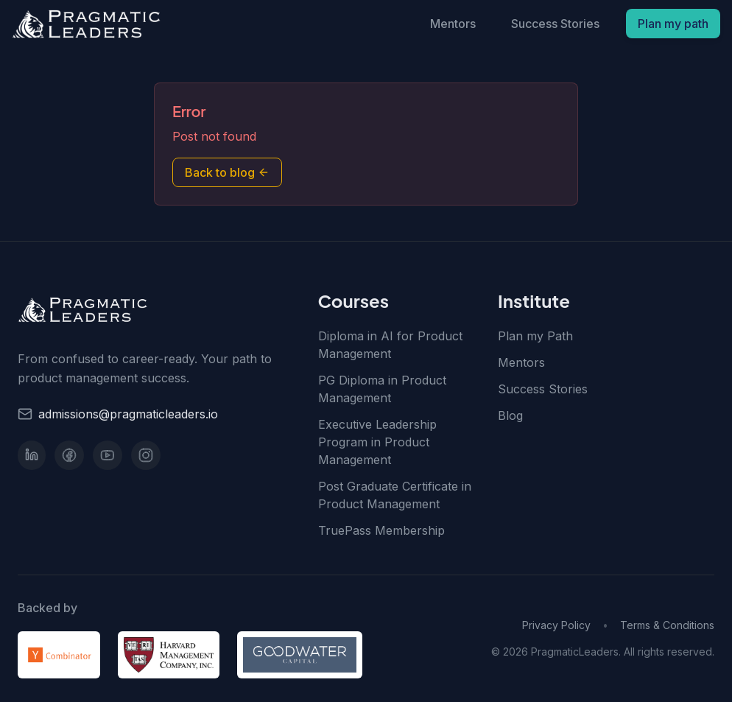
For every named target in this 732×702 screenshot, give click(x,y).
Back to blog (227, 172)
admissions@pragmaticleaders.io (128, 414)
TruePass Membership (381, 530)
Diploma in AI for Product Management (390, 345)
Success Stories (555, 23)
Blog (510, 415)
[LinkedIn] (32, 455)
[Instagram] (146, 455)
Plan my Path (535, 336)
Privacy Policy (556, 625)
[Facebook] (69, 455)
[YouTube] (107, 455)
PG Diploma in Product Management (382, 389)
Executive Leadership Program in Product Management (377, 442)
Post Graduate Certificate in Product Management (394, 495)
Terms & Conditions (667, 625)
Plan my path (673, 23)
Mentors (453, 23)
